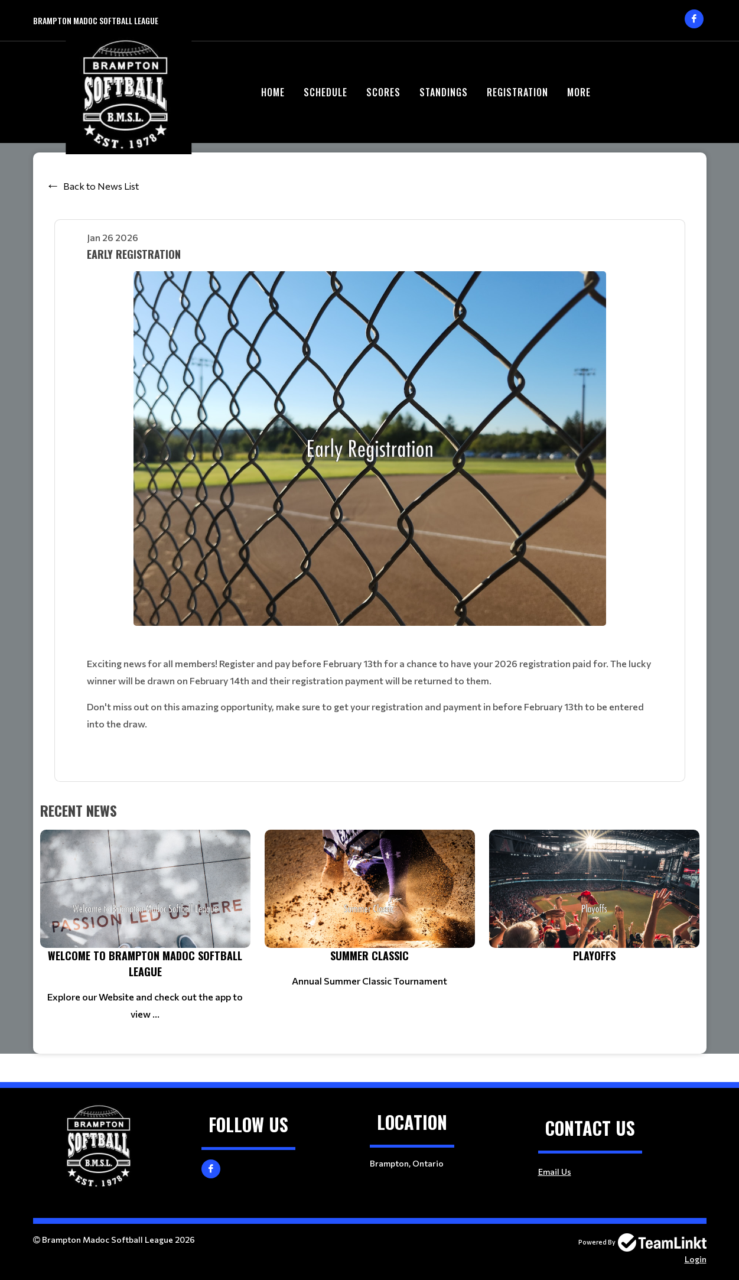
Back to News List (101, 185)
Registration (517, 92)
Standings (443, 92)
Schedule (325, 92)
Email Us (554, 1172)
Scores (383, 92)
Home (273, 92)
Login (696, 1259)
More (579, 92)
